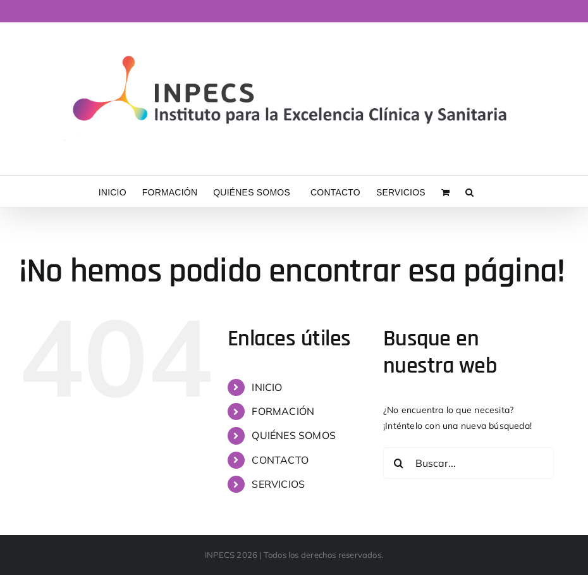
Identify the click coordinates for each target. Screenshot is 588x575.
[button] (469, 191)
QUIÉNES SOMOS (294, 435)
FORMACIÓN (283, 411)
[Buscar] (399, 463)
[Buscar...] (468, 463)
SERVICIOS (278, 484)
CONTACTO (280, 460)
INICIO (267, 387)
